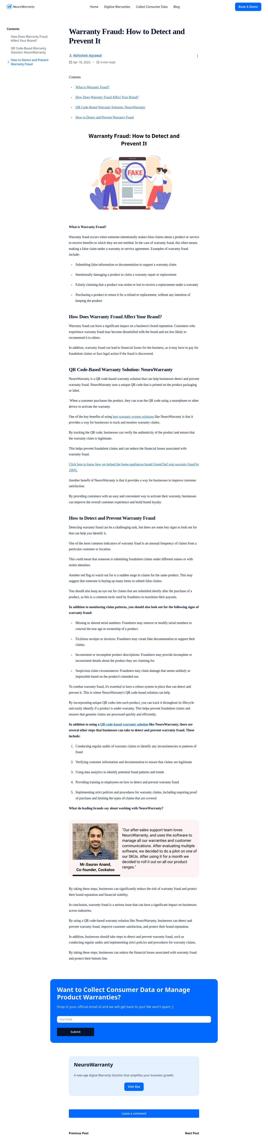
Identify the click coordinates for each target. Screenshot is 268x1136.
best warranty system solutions (133, 416)
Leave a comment (134, 1113)
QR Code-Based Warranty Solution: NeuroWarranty (110, 107)
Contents (13, 29)
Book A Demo (248, 7)
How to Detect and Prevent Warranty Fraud (105, 117)
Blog (176, 7)
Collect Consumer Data (152, 7)
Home (94, 7)
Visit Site (134, 1087)
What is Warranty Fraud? (92, 87)
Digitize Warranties (117, 7)
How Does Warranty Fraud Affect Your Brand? (107, 97)
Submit (76, 1032)
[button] (197, 56)
